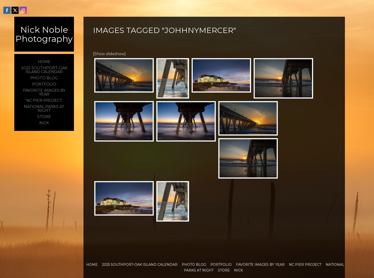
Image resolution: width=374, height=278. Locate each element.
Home (92, 264)
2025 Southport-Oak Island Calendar (139, 264)
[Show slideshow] (109, 54)
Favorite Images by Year (260, 264)
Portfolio (221, 264)
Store (224, 270)
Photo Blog (194, 264)
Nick (238, 270)
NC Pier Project (305, 264)
